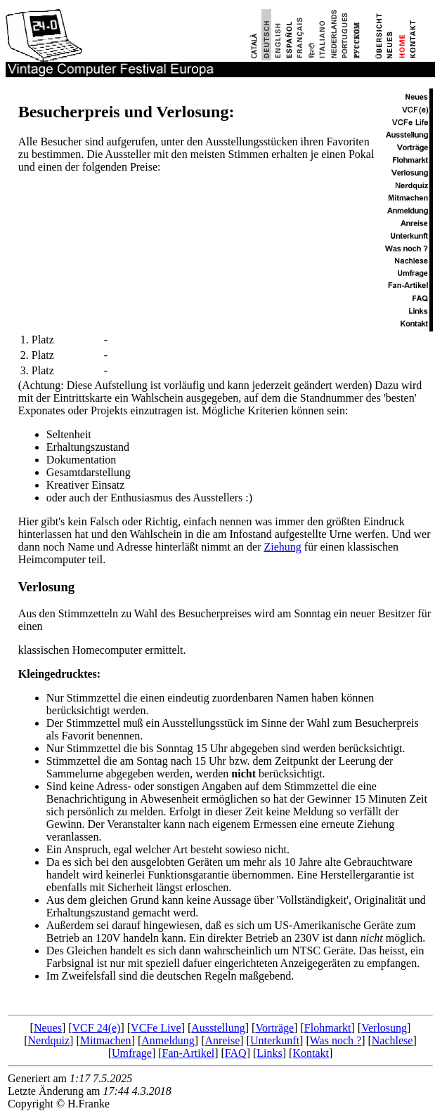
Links (269, 1053)
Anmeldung (168, 1040)
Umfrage (132, 1053)
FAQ (236, 1053)
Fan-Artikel (188, 1053)
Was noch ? (335, 1040)
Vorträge (274, 1028)
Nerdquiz (49, 1040)
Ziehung (282, 547)
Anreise (222, 1040)
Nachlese (392, 1040)
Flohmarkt (327, 1028)
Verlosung (46, 586)
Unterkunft (274, 1040)
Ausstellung (218, 1028)
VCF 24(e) (96, 1028)
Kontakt (310, 1053)
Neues (48, 1028)
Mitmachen (105, 1040)
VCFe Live (156, 1028)
